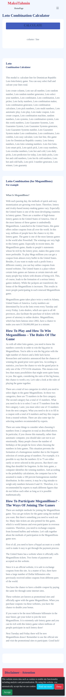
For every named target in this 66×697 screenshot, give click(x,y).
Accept (7, 692)
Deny (59, 686)
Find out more (45, 686)
